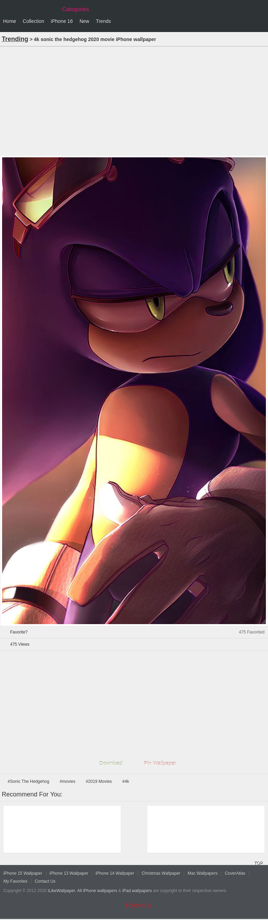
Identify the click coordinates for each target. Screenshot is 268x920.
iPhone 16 (62, 21)
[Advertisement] (134, 100)
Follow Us (139, 905)
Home (9, 21)
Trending (15, 39)
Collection (33, 21)
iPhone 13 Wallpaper (69, 873)
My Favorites (15, 881)
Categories (75, 9)
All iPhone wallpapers (97, 890)
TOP (258, 862)
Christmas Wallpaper (161, 873)
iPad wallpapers (137, 890)
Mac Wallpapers (203, 873)
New (84, 21)
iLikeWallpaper (61, 890)
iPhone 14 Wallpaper (115, 873)
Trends (103, 21)
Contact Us (45, 881)
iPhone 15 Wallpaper (22, 873)
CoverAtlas (235, 873)
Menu (261, 21)
